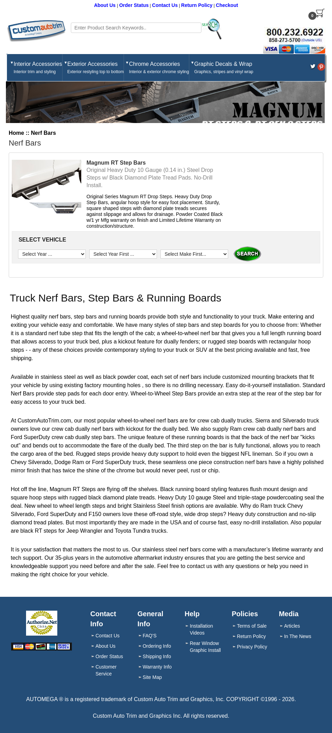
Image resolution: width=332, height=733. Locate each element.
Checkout (227, 5)
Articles (292, 626)
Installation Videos (201, 629)
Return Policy (197, 5)
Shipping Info (157, 656)
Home (16, 133)
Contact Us (165, 5)
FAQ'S (150, 635)
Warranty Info (157, 667)
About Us (105, 5)
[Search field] (136, 28)
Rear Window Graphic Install (205, 646)
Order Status (134, 5)
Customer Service (106, 670)
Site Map (152, 677)
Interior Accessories (38, 68)
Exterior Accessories (95, 68)
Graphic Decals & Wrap (223, 68)
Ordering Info (157, 646)
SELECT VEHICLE (41, 240)
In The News (297, 636)
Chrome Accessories (159, 68)
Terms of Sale (252, 626)
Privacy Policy (252, 646)
